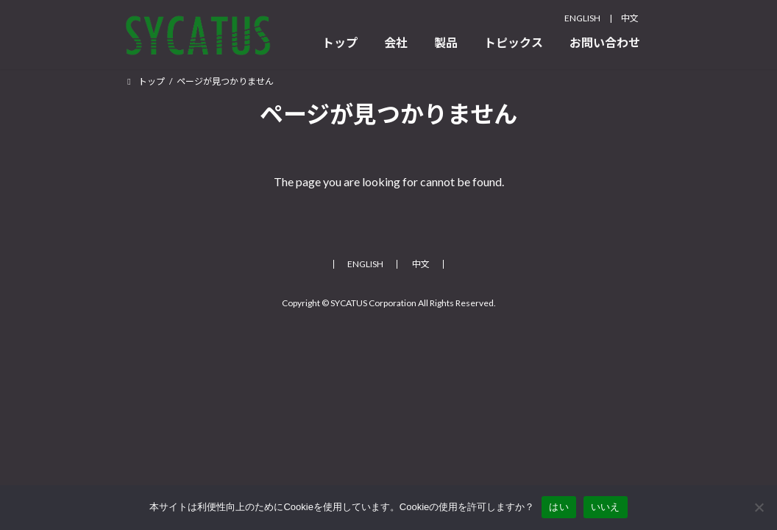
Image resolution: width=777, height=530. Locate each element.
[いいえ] (758, 507)
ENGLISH (582, 18)
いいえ (605, 506)
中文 (630, 18)
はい (559, 506)
